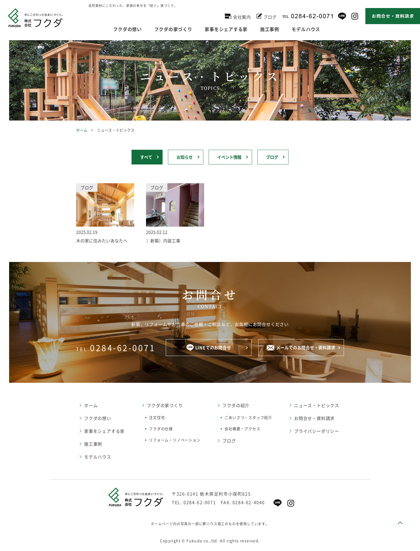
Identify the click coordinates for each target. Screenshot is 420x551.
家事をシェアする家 (236, 28)
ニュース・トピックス (316, 406)
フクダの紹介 (235, 406)
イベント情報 (230, 157)
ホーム (81, 130)
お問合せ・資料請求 (314, 419)
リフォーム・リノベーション (174, 440)
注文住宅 (157, 418)
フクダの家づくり (179, 28)
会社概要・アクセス (242, 429)
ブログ (266, 16)
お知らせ (183, 157)
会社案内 (237, 16)
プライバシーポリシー (316, 432)
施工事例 (283, 28)
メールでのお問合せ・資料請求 (301, 348)
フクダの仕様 (161, 429)
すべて (143, 157)
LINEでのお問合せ (208, 348)
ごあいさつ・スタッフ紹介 (248, 418)
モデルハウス (323, 28)
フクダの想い (129, 28)
